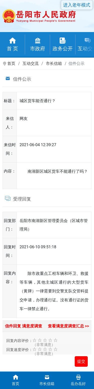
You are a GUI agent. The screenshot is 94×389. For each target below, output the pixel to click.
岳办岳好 (78, 380)
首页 (11, 63)
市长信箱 (54, 63)
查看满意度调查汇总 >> (68, 326)
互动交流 (31, 63)
